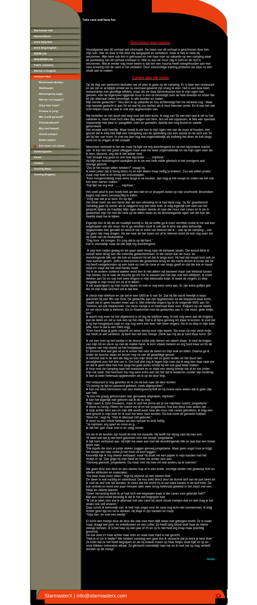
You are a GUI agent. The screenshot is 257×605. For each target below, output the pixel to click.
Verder (210, 559)
